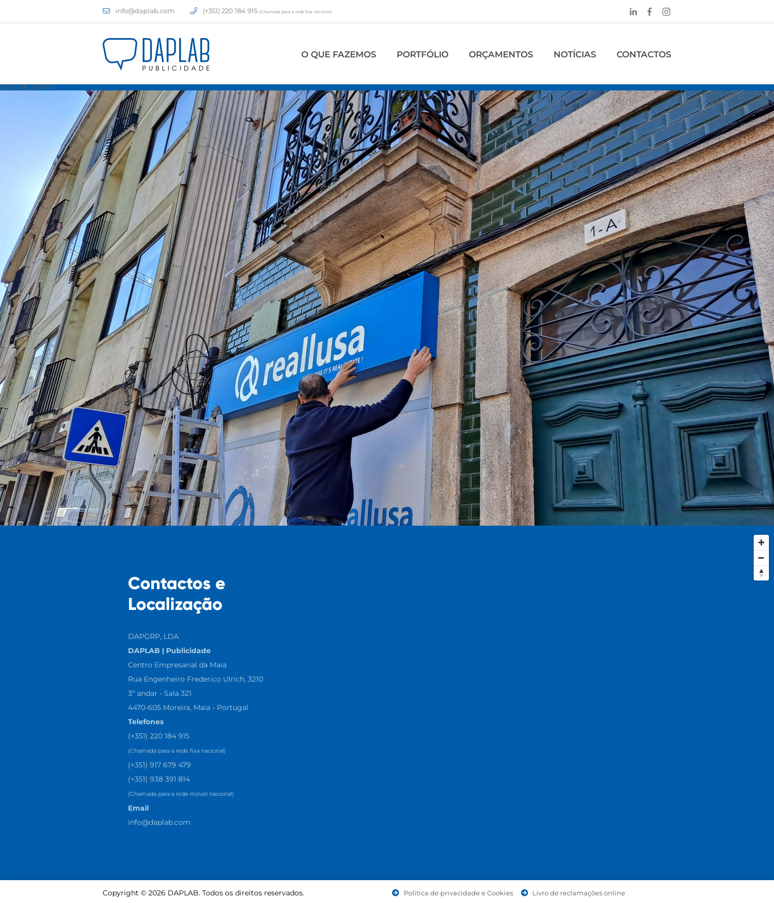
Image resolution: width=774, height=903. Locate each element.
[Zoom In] (761, 542)
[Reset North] (761, 572)
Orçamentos (501, 54)
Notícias (575, 54)
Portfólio (422, 54)
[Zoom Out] (761, 557)
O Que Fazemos (338, 54)
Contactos (644, 54)
